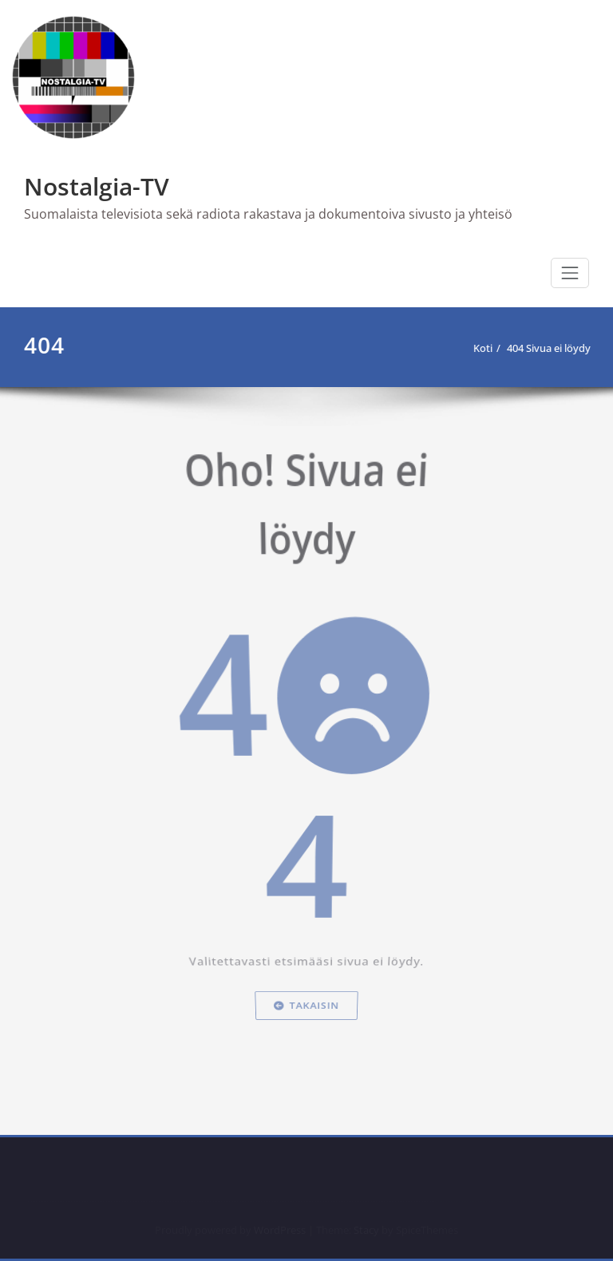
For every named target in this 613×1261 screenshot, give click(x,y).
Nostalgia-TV (96, 186)
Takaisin (306, 1053)
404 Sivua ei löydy (547, 348)
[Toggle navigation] (570, 273)
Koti (481, 348)
